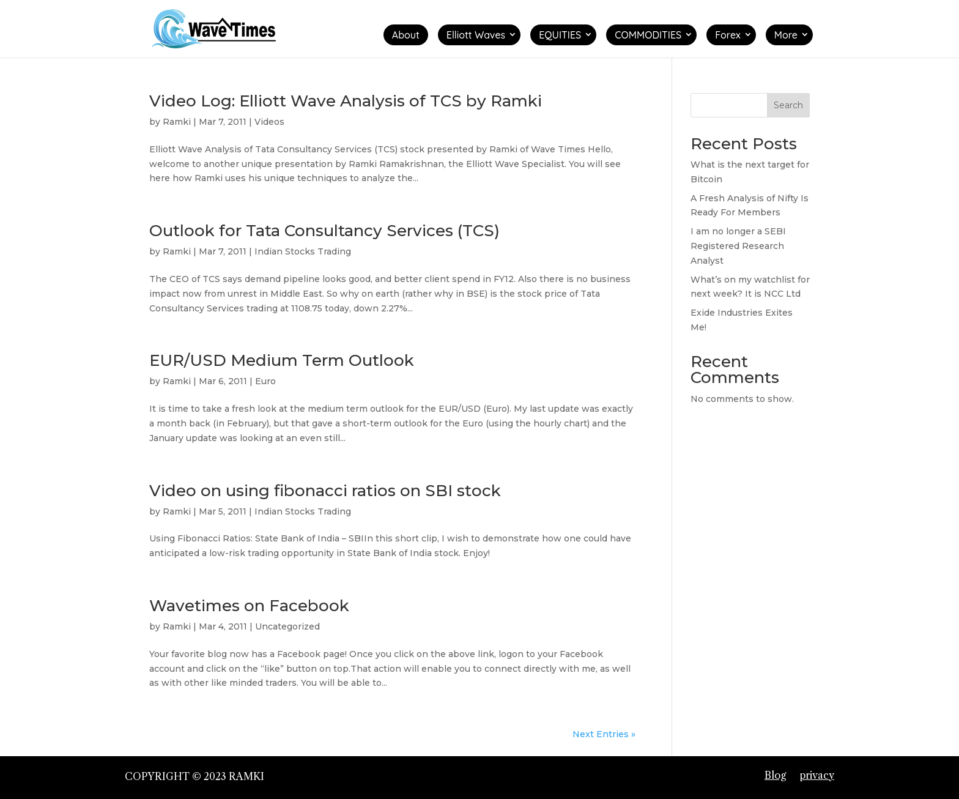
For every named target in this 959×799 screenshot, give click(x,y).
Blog (775, 775)
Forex (728, 35)
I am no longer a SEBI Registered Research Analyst (738, 246)
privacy (816, 775)
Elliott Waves (475, 35)
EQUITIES (560, 35)
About (406, 35)
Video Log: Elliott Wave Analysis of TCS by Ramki (345, 101)
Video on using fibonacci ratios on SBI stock (325, 490)
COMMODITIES (648, 35)
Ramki (177, 121)
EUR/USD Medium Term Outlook (281, 360)
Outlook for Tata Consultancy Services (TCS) (324, 230)
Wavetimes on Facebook (249, 605)
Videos (269, 121)
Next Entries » (603, 734)
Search (788, 105)
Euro (265, 381)
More (786, 35)
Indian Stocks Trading (302, 251)
